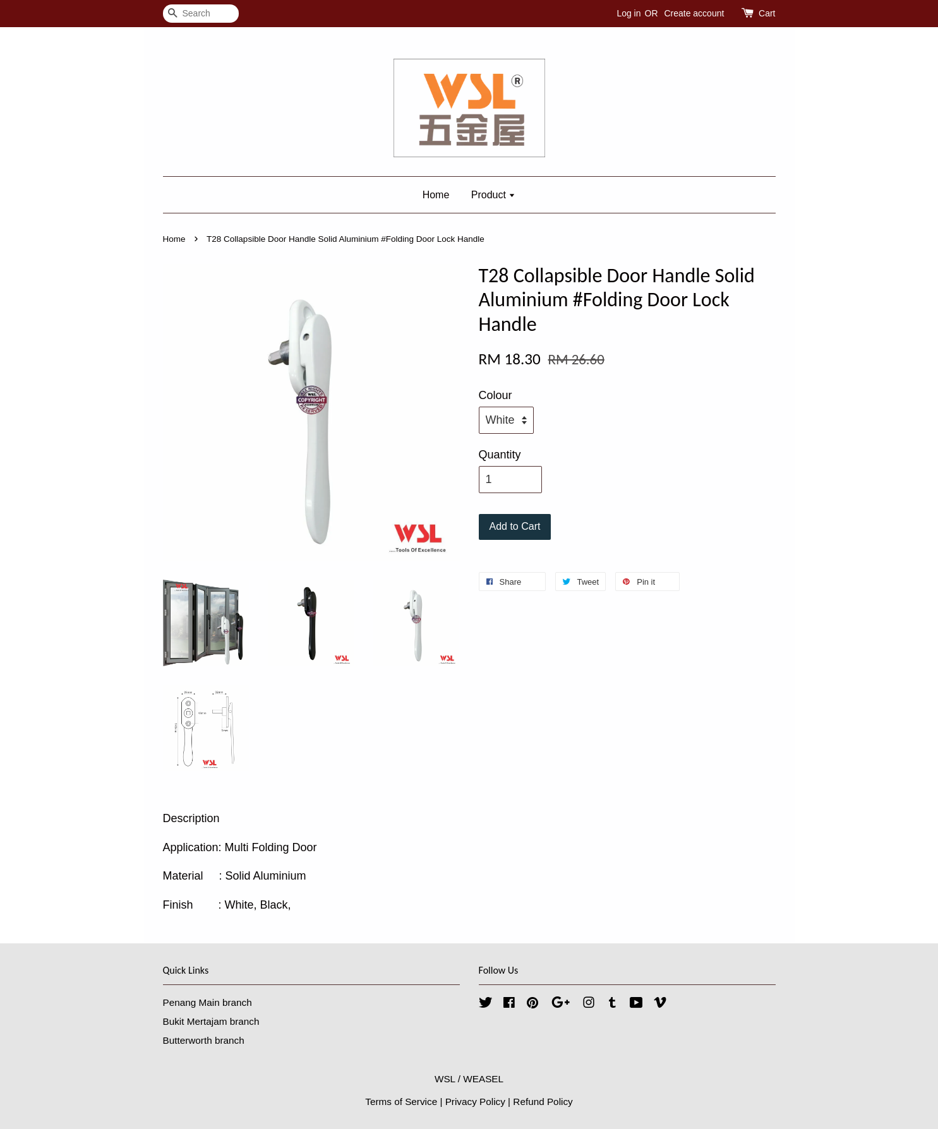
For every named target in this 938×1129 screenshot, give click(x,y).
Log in (628, 13)
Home (436, 194)
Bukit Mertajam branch (211, 1021)
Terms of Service (401, 1101)
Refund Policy (542, 1101)
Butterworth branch (203, 1040)
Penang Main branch (207, 1002)
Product (493, 194)
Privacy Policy (475, 1101)
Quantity (500, 454)
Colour (495, 395)
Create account (694, 13)
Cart (767, 13)
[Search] (201, 13)
